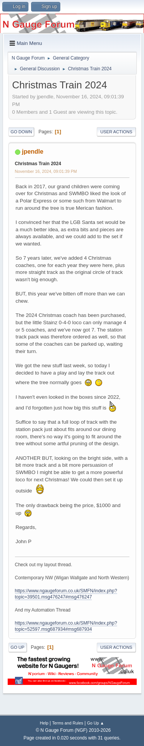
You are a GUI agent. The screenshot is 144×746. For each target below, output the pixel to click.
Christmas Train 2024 (38, 163)
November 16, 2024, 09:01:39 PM (46, 171)
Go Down (21, 131)
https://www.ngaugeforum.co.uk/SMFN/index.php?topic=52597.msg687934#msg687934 (66, 626)
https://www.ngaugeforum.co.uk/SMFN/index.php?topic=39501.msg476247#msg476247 (66, 594)
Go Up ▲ (95, 723)
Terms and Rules (67, 723)
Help (44, 723)
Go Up (18, 647)
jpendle (32, 151)
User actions (116, 131)
